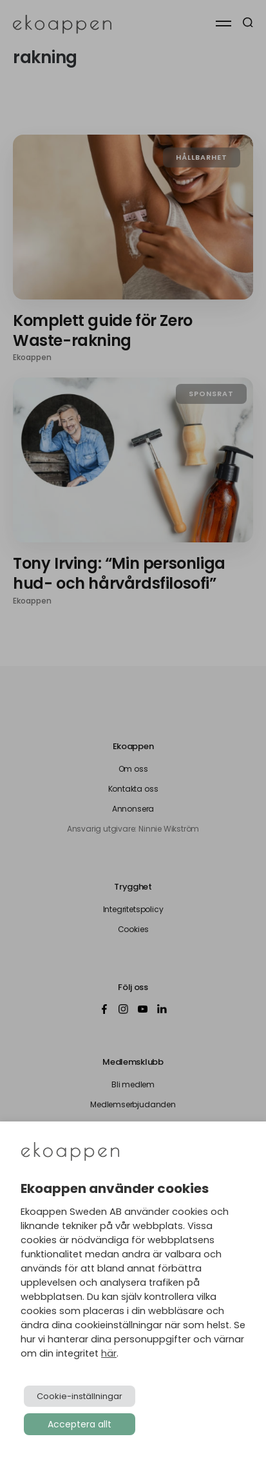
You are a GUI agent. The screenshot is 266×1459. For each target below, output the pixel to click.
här (109, 1353)
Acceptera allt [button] (79, 1424)
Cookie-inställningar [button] (79, 1396)
